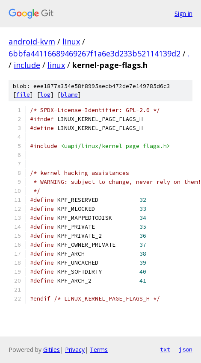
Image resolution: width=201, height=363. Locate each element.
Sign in (183, 13)
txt (165, 349)
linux (71, 41)
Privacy (75, 349)
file (23, 94)
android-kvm (32, 41)
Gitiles (51, 349)
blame (69, 94)
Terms (99, 349)
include (27, 65)
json (185, 349)
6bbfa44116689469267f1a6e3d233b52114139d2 (94, 53)
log (45, 94)
